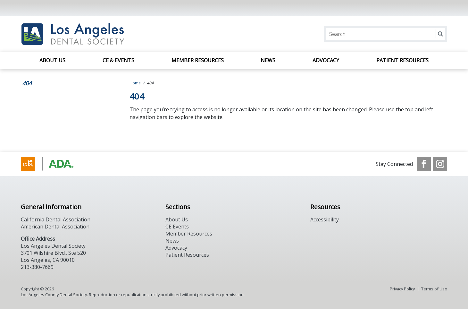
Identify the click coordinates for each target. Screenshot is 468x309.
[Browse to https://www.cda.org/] (53, 164)
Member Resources (197, 60)
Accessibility (324, 219)
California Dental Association (55, 219)
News (268, 60)
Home (135, 83)
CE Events (177, 226)
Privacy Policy (402, 289)
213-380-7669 (37, 266)
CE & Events (118, 60)
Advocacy (326, 60)
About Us (52, 60)
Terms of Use (434, 289)
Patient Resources (402, 60)
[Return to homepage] (104, 33)
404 (27, 83)
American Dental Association (55, 226)
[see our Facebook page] (424, 164)
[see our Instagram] (440, 164)
